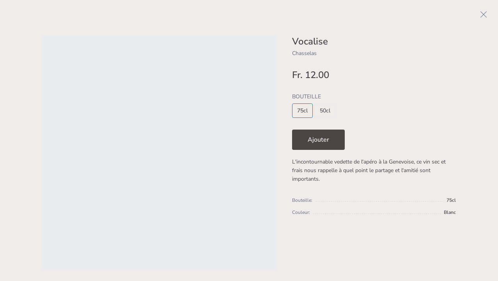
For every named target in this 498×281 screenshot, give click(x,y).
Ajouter (318, 139)
